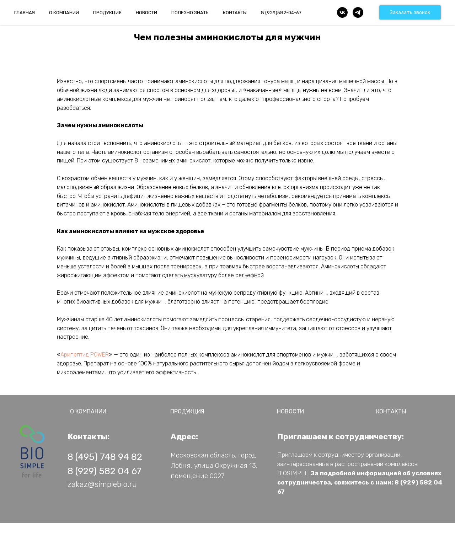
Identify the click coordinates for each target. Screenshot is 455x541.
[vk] (342, 12)
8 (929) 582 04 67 (104, 471)
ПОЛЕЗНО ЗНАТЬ (190, 12)
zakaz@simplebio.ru (102, 484)
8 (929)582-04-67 (281, 12)
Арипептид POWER (84, 354)
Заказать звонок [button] (410, 13)
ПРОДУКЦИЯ (107, 12)
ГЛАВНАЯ (24, 12)
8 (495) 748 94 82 (105, 456)
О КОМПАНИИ (64, 12)
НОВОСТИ (146, 12)
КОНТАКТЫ (235, 12)
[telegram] (358, 12)
